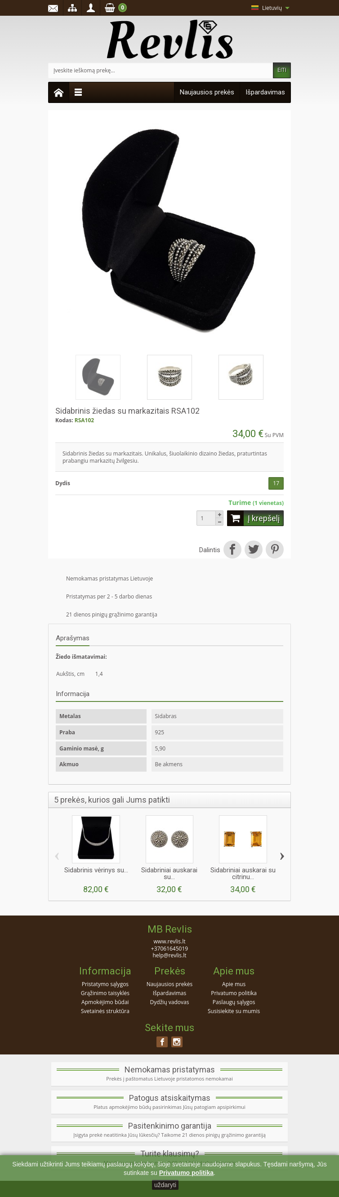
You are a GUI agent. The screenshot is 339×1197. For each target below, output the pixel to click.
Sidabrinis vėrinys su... (96, 870)
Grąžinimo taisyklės (105, 993)
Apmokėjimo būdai (105, 1002)
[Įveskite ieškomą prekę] (160, 70)
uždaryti (165, 1184)
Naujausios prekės (207, 92)
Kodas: (64, 420)
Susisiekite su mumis (234, 1011)
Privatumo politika (234, 993)
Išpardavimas (265, 92)
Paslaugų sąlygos (234, 1002)
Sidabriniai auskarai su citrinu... (243, 873)
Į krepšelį (253, 518)
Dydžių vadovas (169, 1002)
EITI (281, 70)
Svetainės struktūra (105, 1011)
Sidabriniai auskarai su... (169, 873)
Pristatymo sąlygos (105, 984)
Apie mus (233, 984)
